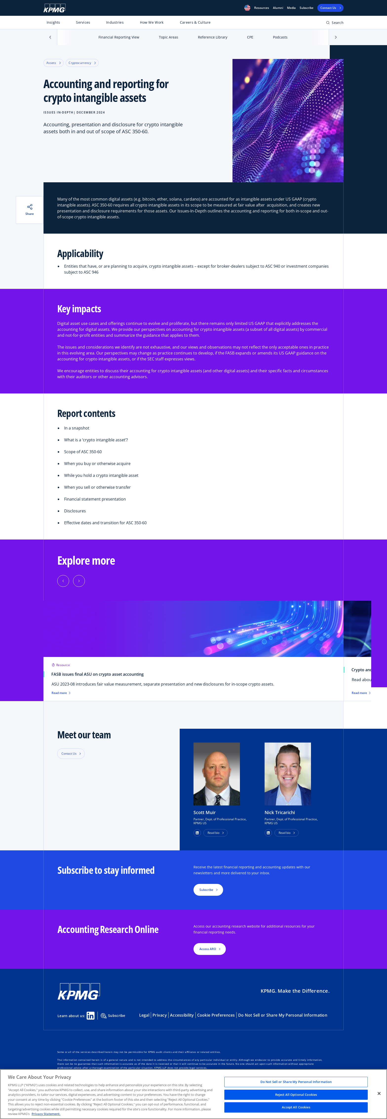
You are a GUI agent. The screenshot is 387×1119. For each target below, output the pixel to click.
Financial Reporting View (118, 37)
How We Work (151, 22)
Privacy (160, 1015)
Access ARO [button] (207, 949)
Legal (144, 1015)
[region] (193, 1094)
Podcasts (280, 37)
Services (83, 22)
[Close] (379, 1093)
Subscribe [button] (206, 890)
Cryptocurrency (82, 63)
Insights (53, 22)
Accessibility (182, 1015)
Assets (53, 63)
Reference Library (212, 37)
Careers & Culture (195, 22)
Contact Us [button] (69, 753)
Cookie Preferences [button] (216, 1015)
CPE (250, 37)
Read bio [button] (213, 833)
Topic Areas (168, 37)
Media (291, 8)
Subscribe (306, 8)
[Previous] (63, 581)
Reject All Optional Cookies (296, 1094)
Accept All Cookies (296, 1107)
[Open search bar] (335, 23)
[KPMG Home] (54, 8)
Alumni (278, 8)
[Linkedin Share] (91, 1016)
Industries (115, 22)
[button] (247, 8)
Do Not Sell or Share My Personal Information (282, 1015)
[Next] (79, 581)
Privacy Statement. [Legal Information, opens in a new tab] (46, 1114)
